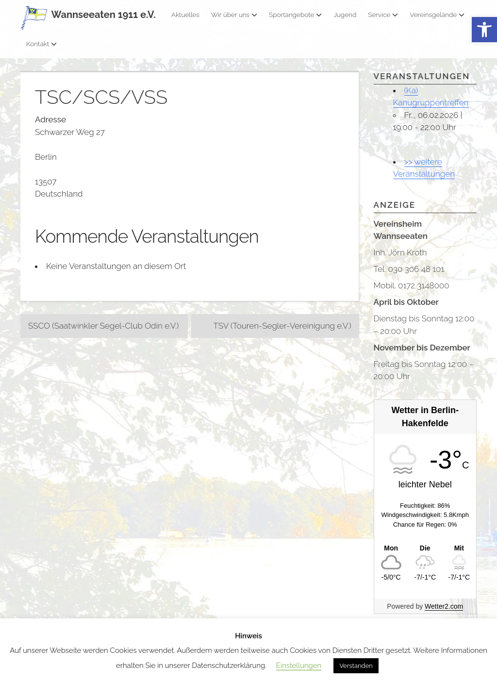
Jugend (344, 14)
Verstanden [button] (356, 665)
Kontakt (41, 44)
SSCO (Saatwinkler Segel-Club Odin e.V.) (103, 326)
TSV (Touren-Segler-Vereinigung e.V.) (282, 326)
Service (383, 14)
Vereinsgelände (437, 14)
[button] (484, 30)
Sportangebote (295, 14)
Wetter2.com (444, 606)
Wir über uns (234, 14)
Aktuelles (185, 14)
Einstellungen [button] (298, 665)
